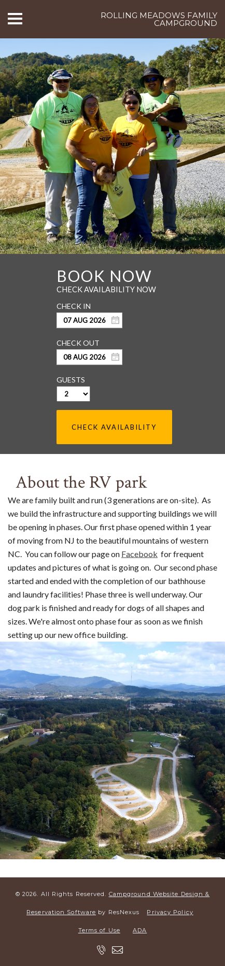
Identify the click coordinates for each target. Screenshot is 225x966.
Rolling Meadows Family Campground (159, 19)
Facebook (139, 554)
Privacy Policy (170, 912)
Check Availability (114, 427)
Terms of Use (99, 930)
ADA (140, 930)
